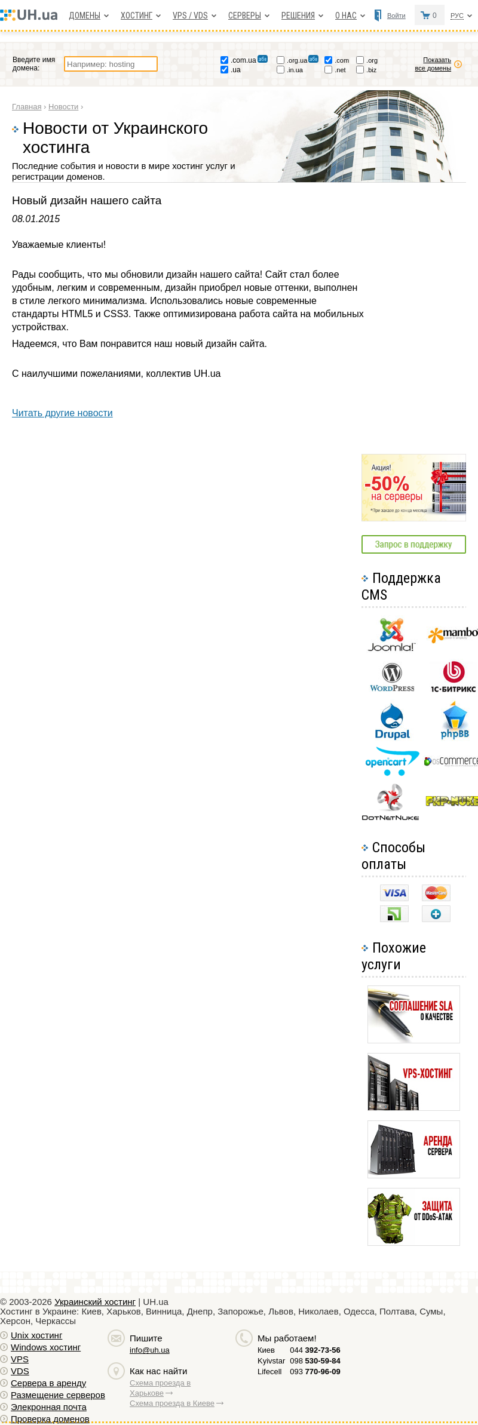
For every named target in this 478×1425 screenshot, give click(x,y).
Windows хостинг (46, 1347)
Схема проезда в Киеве (172, 1403)
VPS (20, 1359)
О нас (346, 15)
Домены (84, 15)
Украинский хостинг (95, 1302)
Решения (298, 15)
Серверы (244, 15)
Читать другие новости (62, 413)
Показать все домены (439, 64)
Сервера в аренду (48, 1383)
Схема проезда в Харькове (160, 1388)
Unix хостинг (36, 1335)
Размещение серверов (58, 1395)
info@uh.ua (150, 1350)
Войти (396, 15)
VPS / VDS (190, 15)
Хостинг (136, 15)
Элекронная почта (49, 1407)
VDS (20, 1371)
